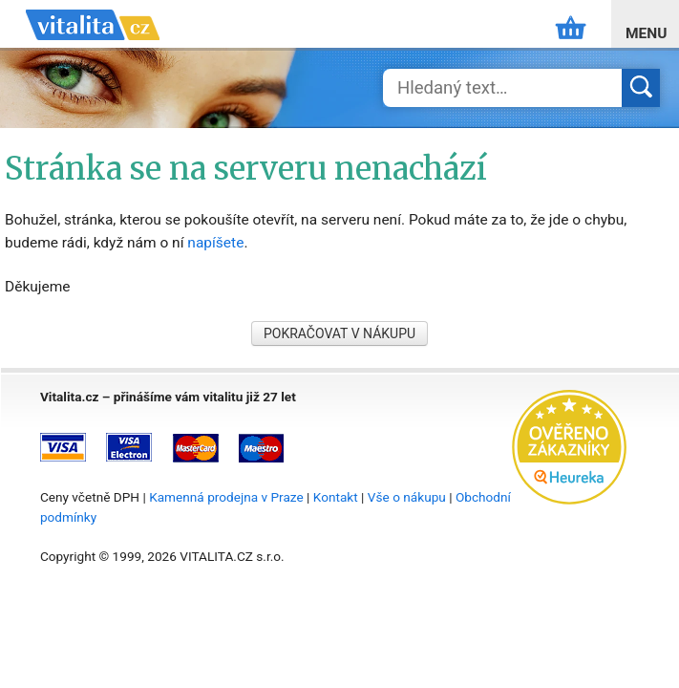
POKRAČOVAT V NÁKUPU (339, 333)
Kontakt (335, 497)
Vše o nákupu (407, 497)
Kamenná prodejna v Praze (226, 497)
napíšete (215, 242)
